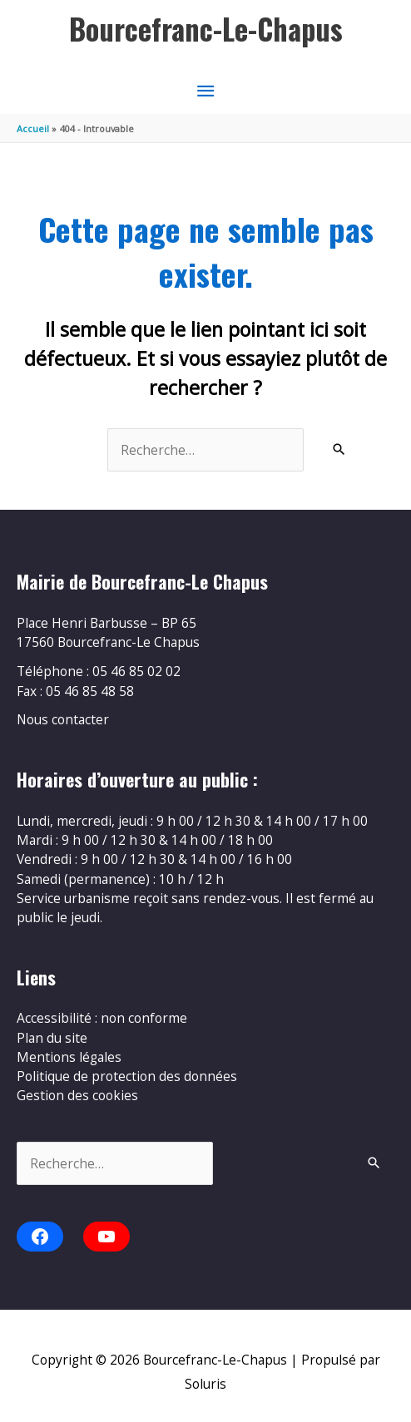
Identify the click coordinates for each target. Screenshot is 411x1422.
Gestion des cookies (77, 1095)
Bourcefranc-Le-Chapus (206, 28)
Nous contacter (63, 719)
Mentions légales (69, 1057)
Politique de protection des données (127, 1076)
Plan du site (52, 1038)
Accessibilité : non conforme (102, 1018)
